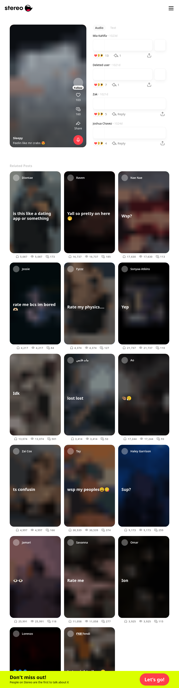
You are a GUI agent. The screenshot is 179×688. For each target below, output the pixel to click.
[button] (154, 679)
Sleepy (18, 138)
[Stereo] (19, 8)
